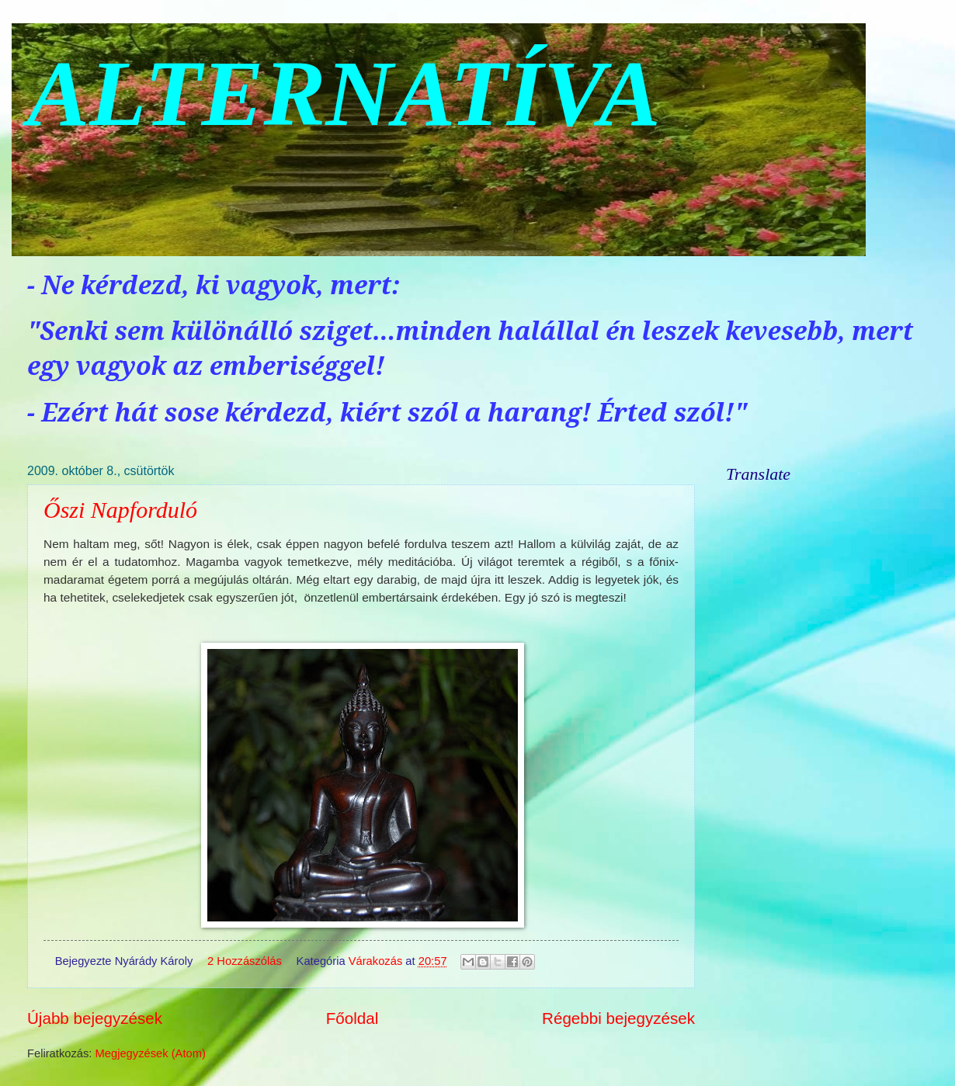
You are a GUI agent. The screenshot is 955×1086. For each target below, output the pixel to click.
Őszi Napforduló (120, 509)
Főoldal (352, 1018)
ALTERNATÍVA (344, 93)
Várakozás (376, 961)
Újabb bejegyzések (94, 1018)
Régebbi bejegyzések (618, 1018)
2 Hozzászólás (244, 961)
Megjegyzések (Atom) (151, 1053)
